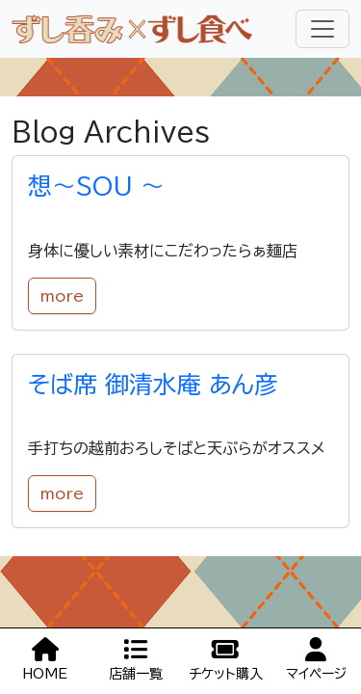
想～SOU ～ (96, 186)
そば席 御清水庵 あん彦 (153, 384)
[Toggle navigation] (322, 29)
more (62, 296)
